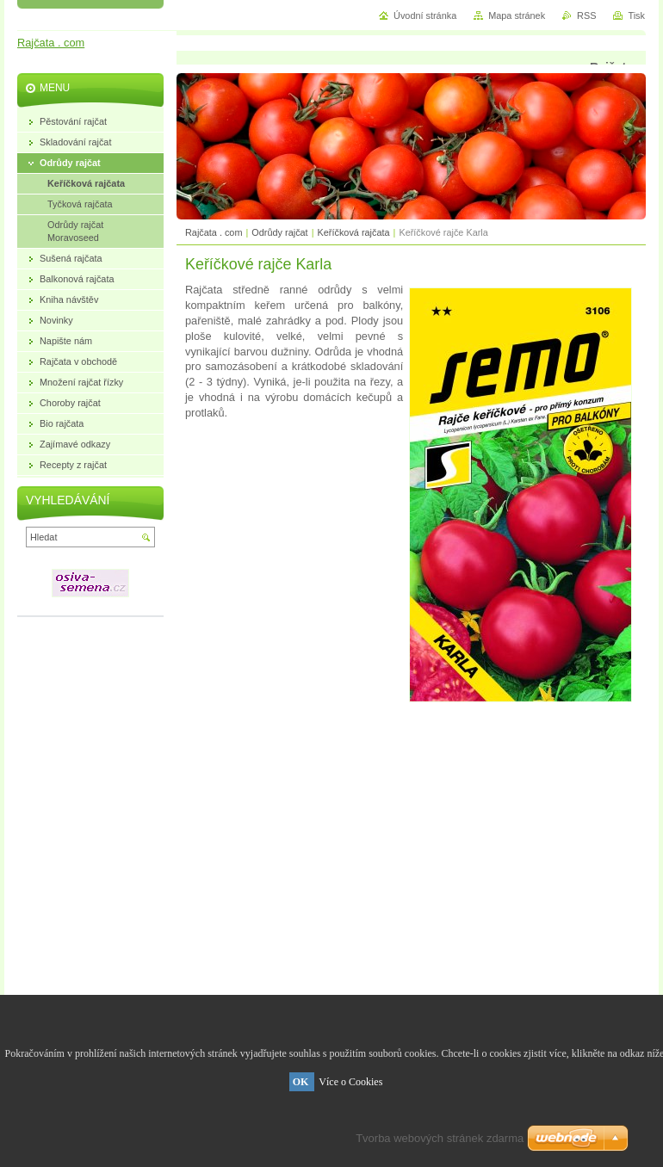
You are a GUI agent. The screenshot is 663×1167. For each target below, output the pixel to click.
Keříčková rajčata (354, 232)
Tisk (636, 15)
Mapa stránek (516, 15)
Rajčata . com (213, 232)
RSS (586, 15)
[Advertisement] (411, 803)
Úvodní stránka (424, 15)
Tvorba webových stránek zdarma (440, 1138)
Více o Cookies (350, 1082)
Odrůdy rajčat (279, 232)
